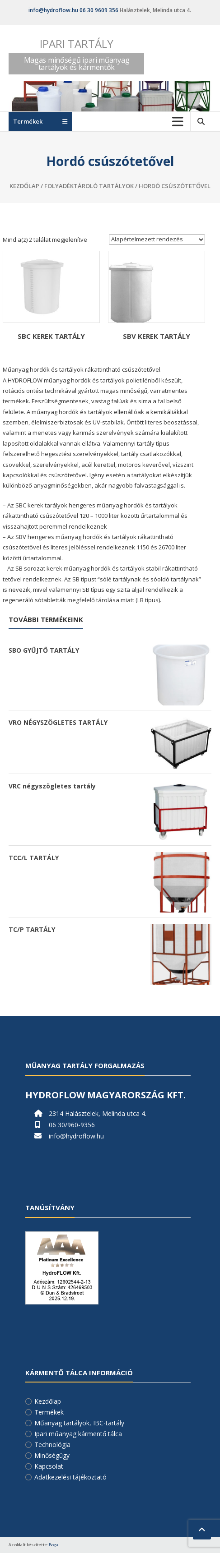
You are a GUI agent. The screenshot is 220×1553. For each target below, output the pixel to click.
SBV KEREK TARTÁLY (156, 336)
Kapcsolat (48, 1466)
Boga (53, 1545)
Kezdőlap (24, 186)
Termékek (49, 1412)
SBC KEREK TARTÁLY (51, 336)
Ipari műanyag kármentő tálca (78, 1433)
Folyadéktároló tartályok (89, 186)
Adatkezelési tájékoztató (70, 1477)
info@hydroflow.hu (53, 10)
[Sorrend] (157, 239)
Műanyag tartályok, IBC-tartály (79, 1423)
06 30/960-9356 (72, 1124)
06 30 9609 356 (99, 10)
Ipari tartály (76, 43)
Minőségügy (52, 1455)
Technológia (52, 1444)
